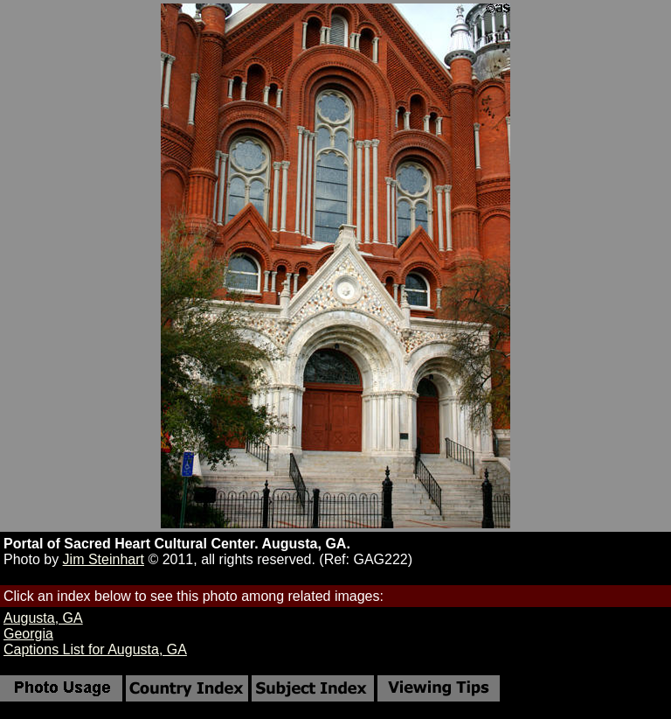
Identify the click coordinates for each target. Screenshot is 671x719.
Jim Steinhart (103, 559)
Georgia (28, 633)
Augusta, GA (43, 618)
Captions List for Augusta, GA (95, 649)
